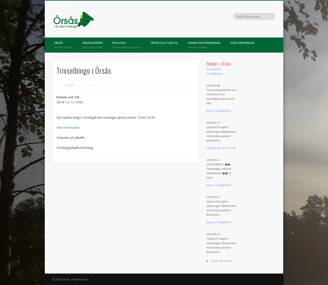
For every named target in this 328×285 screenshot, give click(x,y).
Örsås (63, 45)
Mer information (67, 127)
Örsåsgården (92, 45)
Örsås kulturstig (164, 43)
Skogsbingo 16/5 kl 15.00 (221, 148)
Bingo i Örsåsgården (218, 111)
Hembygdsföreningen (204, 45)
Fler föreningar (242, 43)
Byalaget (127, 45)
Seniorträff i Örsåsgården (214, 71)
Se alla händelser (221, 261)
